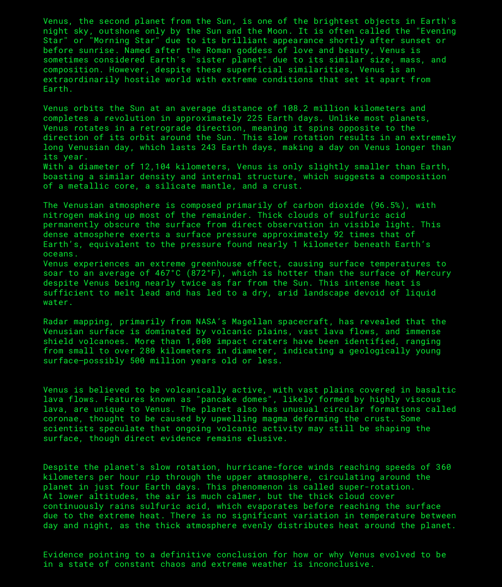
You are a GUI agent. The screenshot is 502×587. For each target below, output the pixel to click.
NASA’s (211, 321)
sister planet (229, 59)
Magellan (252, 321)
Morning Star (124, 40)
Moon (277, 30)
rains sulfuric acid (157, 505)
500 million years (173, 360)
